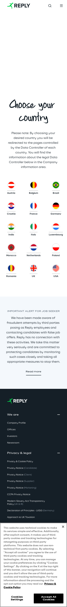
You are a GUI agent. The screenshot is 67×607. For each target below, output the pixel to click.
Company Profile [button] (16, 423)
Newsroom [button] (13, 443)
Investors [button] (12, 436)
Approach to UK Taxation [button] (21, 517)
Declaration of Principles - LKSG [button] (30, 510)
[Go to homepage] (18, 5)
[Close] (63, 527)
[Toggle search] (50, 5)
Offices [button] (11, 429)
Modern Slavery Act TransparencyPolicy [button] (26, 502)
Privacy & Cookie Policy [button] (20, 461)
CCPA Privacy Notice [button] (18, 494)
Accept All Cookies (48, 598)
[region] (33, 565)
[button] (11, 188)
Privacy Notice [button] (22, 468)
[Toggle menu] (61, 5)
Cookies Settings (17, 598)
